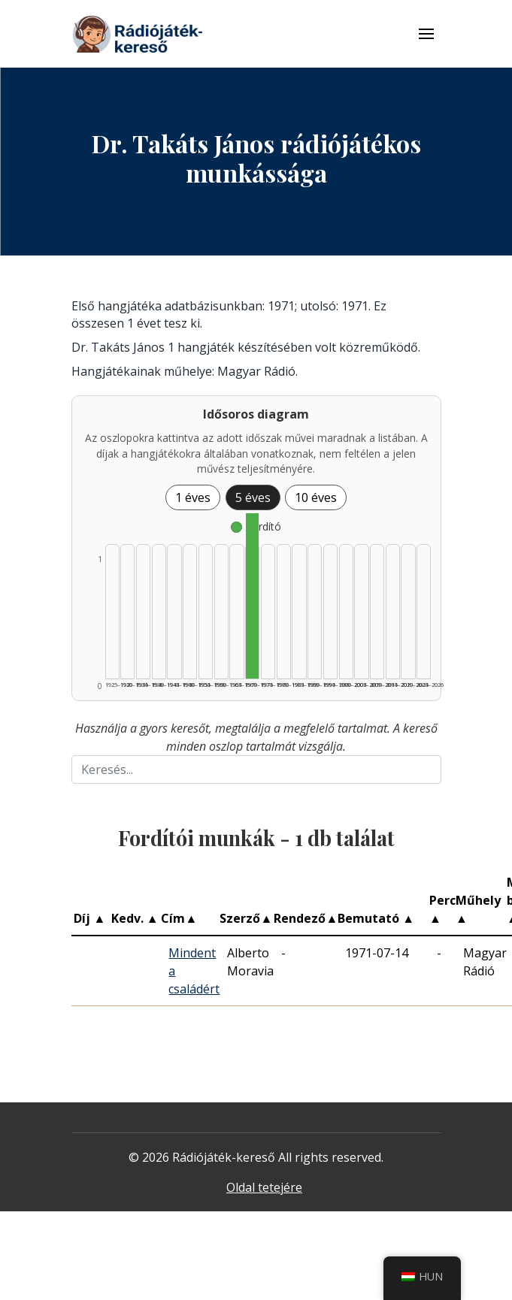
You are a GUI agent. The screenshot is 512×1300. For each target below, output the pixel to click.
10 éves (316, 497)
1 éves (193, 497)
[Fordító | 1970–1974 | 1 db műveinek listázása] (252, 596)
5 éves (253, 497)
